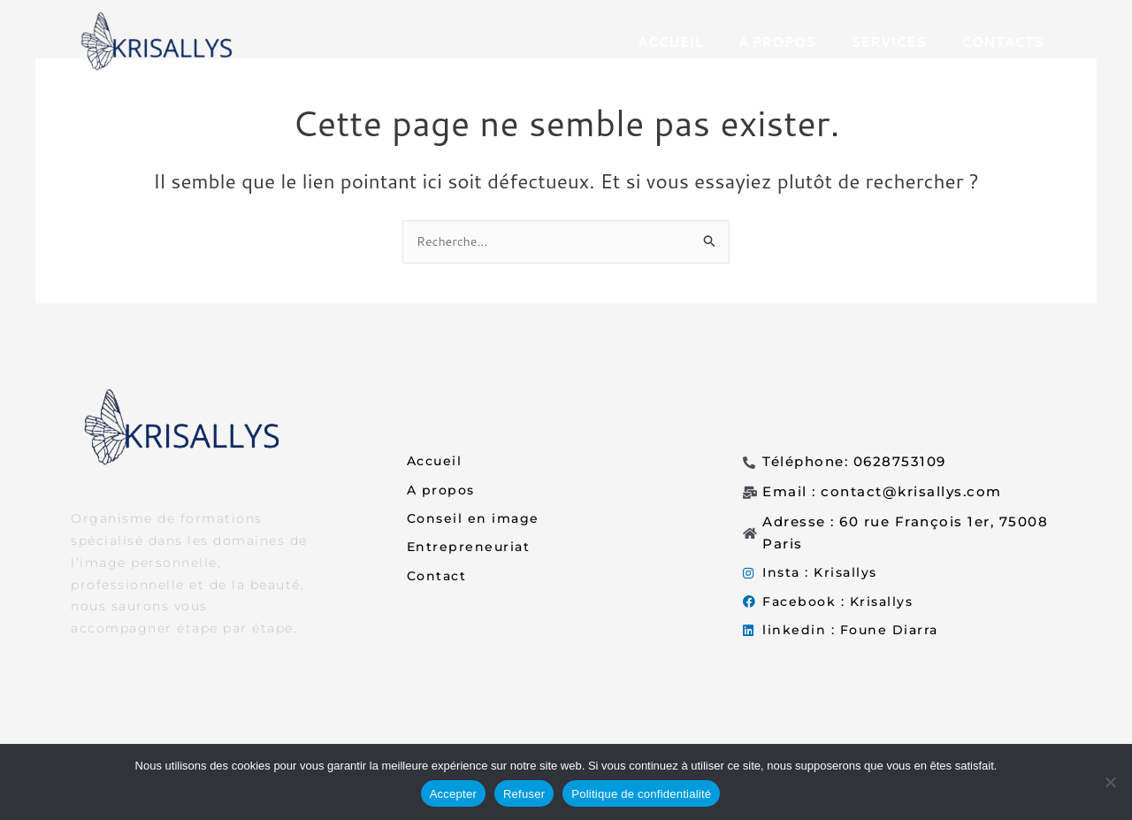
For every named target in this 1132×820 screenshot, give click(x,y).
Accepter (453, 794)
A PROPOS (776, 42)
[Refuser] (1110, 782)
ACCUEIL (670, 42)
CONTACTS (1002, 42)
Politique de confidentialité (641, 794)
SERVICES (888, 42)
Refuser (524, 794)
